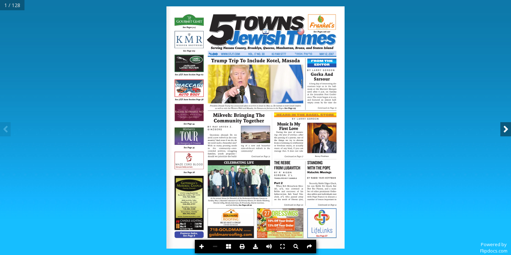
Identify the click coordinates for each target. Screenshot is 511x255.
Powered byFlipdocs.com (493, 247)
